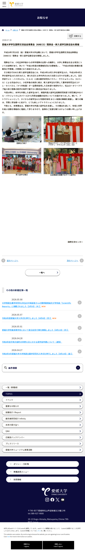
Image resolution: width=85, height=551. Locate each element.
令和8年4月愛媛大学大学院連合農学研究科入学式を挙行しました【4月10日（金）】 (37, 353)
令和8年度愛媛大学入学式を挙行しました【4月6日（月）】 (27, 318)
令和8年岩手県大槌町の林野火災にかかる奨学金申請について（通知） (32, 342)
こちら (38, 531)
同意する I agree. (27, 545)
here (8, 536)
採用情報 (17, 479)
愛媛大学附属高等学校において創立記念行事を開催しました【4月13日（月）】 (35, 330)
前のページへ (12, 260)
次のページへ (72, 260)
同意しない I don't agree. (58, 545)
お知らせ (15, 30)
